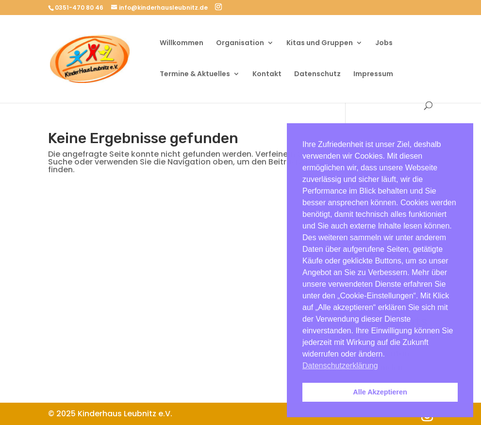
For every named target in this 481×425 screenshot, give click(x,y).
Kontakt (267, 74)
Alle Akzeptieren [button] (380, 392)
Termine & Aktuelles (195, 74)
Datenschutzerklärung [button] (340, 365)
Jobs (384, 43)
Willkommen (181, 43)
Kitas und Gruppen (319, 43)
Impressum (373, 74)
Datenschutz (317, 74)
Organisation (240, 43)
